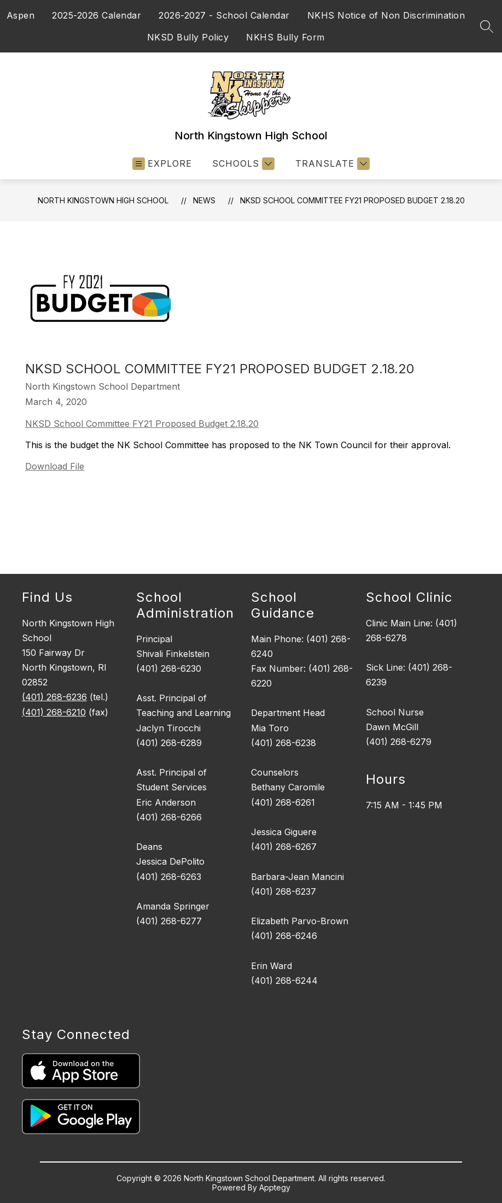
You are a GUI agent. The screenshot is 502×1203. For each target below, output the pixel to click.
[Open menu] (162, 164)
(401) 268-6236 (54, 696)
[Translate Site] (331, 164)
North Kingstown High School (103, 200)
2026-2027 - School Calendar (224, 15)
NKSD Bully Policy (188, 37)
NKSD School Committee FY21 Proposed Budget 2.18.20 (352, 200)
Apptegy (274, 1187)
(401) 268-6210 (54, 712)
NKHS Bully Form (285, 37)
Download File (54, 466)
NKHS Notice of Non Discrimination (386, 15)
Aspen (21, 15)
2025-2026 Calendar (96, 15)
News (204, 200)
